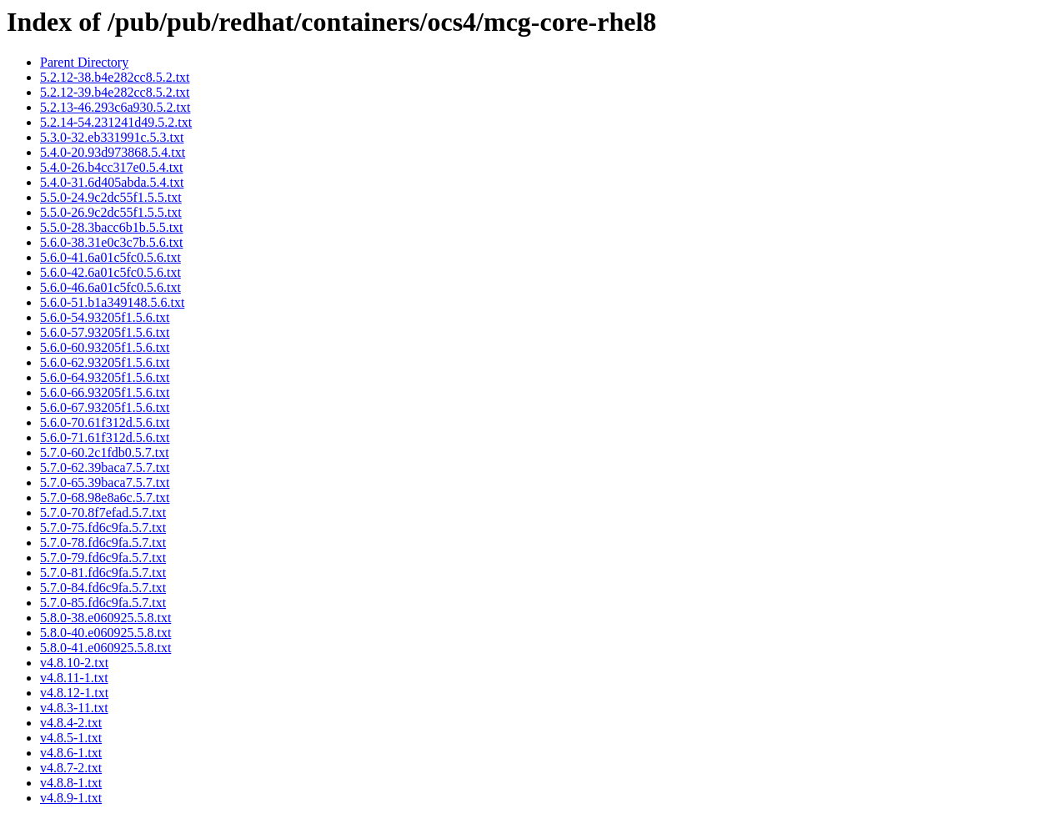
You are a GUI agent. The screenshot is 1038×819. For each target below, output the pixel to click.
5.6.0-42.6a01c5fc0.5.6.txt (110, 272)
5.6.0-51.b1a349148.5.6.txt (112, 302)
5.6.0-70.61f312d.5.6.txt (105, 422)
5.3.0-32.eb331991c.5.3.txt (111, 137)
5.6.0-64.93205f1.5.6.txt (105, 377)
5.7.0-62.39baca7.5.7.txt (105, 467)
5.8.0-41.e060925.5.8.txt (105, 648)
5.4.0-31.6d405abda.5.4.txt (111, 182)
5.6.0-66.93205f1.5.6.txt (105, 392)
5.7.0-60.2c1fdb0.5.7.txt (104, 452)
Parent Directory (84, 62)
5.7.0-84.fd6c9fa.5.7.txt (103, 587)
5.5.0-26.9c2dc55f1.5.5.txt (111, 212)
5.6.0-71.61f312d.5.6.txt (105, 437)
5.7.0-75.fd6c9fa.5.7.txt (103, 527)
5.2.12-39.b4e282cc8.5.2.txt (115, 92)
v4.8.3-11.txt (74, 708)
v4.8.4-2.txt (71, 723)
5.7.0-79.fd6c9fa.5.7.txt (103, 557)
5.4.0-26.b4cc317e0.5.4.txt (111, 167)
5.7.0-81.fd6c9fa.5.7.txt (103, 572)
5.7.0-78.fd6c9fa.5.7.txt (103, 542)
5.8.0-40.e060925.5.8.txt (105, 633)
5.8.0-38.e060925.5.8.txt (105, 617)
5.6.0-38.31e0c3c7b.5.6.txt (111, 242)
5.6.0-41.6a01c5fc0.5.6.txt (110, 257)
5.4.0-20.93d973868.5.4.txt (112, 152)
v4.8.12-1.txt (74, 693)
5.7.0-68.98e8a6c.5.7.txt (105, 497)
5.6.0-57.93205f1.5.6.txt (105, 332)
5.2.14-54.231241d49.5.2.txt (116, 122)
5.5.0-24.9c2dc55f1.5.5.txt (111, 197)
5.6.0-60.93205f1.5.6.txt (105, 347)
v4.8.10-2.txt (74, 663)
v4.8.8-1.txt (71, 783)
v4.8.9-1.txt (71, 798)
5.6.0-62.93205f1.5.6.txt (105, 362)
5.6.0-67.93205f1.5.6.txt (105, 407)
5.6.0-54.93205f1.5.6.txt (105, 317)
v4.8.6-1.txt (71, 753)
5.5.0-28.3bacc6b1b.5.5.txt (111, 227)
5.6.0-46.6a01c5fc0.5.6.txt (110, 287)
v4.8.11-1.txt (74, 678)
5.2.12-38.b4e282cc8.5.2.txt (115, 77)
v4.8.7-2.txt (71, 768)
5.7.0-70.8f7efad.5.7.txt (103, 512)
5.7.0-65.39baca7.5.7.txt (105, 482)
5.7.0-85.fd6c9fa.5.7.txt (103, 602)
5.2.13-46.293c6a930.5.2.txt (115, 107)
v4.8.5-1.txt (71, 738)
